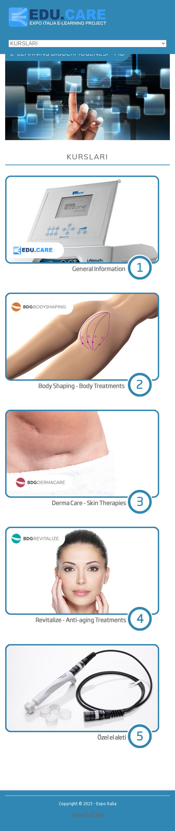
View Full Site (87, 814)
